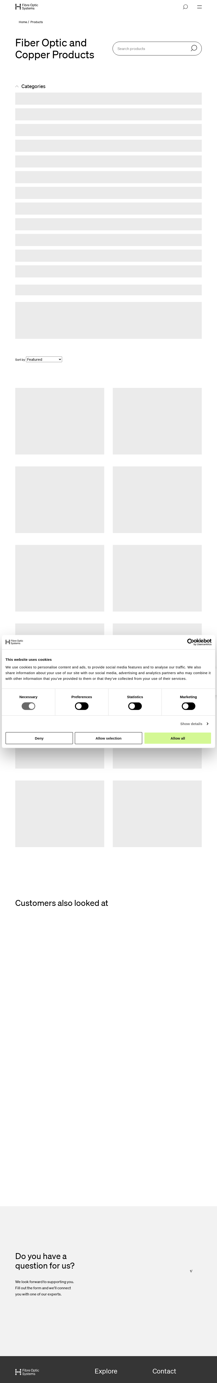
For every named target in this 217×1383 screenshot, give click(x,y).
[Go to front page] (26, 7)
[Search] (194, 48)
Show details (191, 724)
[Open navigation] (199, 6)
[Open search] (185, 7)
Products (36, 22)
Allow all (178, 738)
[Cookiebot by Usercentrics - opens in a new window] (191, 642)
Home (23, 22)
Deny (39, 738)
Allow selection (108, 738)
